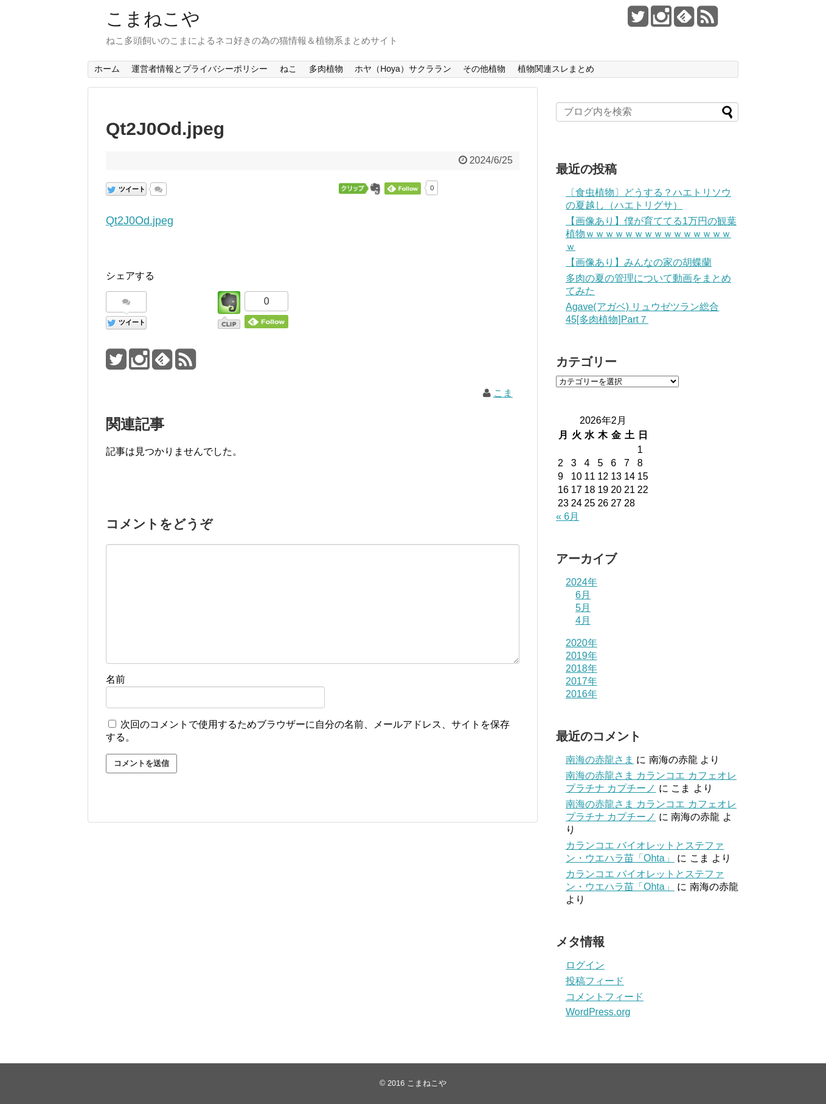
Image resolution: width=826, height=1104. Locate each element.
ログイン (585, 965)
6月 (583, 595)
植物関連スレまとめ (556, 69)
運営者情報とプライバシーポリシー (199, 69)
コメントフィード (605, 997)
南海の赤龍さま (600, 759)
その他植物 (484, 69)
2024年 (581, 582)
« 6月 (567, 516)
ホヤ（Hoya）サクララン (403, 69)
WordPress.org (598, 1012)
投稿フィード (595, 981)
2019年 (581, 655)
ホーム (107, 69)
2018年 (581, 668)
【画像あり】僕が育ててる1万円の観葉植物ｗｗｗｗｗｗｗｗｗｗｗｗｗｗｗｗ (651, 234)
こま (503, 393)
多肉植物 (326, 69)
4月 (583, 620)
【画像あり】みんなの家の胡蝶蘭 (639, 262)
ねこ (288, 69)
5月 (583, 607)
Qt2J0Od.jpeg (139, 221)
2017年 (581, 681)
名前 (115, 679)
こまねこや (153, 19)
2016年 (581, 694)
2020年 (581, 643)
